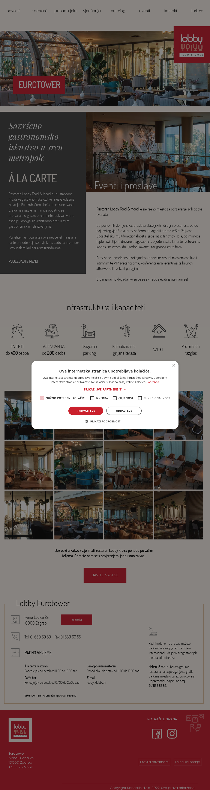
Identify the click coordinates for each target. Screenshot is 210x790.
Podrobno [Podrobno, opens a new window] (153, 382)
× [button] (173, 365)
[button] (105, 389)
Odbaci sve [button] (124, 411)
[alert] (105, 395)
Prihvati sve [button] (86, 411)
